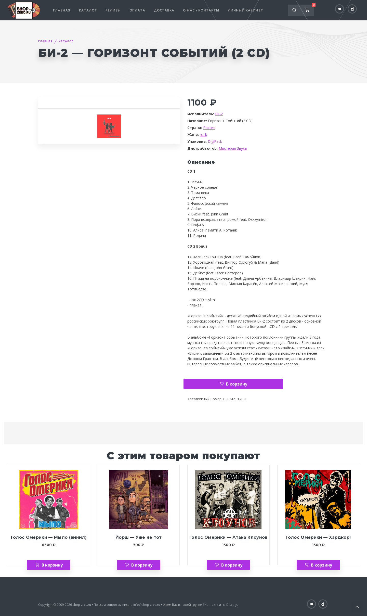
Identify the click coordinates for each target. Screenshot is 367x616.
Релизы (113, 10)
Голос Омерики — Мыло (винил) (49, 537)
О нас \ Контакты (201, 10)
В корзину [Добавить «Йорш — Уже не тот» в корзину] (141, 565)
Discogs (232, 604)
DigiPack (215, 141)
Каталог (88, 10)
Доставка (164, 10)
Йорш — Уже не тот (138, 537)
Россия (209, 127)
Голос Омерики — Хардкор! (318, 537)
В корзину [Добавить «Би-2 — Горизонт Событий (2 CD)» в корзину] (236, 384)
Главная (61, 10)
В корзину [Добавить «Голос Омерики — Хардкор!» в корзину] (321, 565)
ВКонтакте (210, 604)
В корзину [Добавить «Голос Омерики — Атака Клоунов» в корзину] (231, 565)
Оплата (137, 10)
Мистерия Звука (233, 148)
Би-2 (219, 113)
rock (203, 134)
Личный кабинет (245, 10)
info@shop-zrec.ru (146, 604)
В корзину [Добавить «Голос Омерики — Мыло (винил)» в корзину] (52, 565)
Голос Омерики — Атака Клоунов (228, 537)
